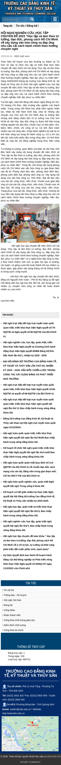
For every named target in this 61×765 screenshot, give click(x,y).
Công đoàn (8, 610)
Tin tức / (21, 25)
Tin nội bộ (8, 590)
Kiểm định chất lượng (14, 625)
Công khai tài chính (12, 630)
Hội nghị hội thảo (11, 600)
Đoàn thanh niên (11, 615)
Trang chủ (7, 25)
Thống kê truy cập (31, 647)
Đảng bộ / (33, 25)
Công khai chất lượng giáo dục (18, 620)
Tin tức (31, 583)
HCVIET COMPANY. (30, 762)
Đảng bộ (7, 605)
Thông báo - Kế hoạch (14, 595)
